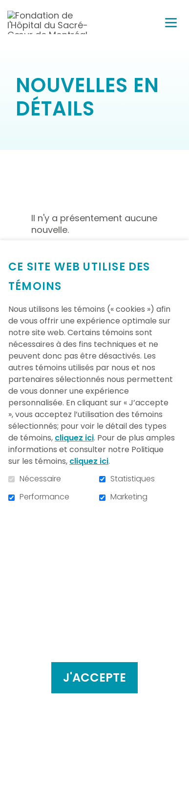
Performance (44, 497)
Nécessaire (40, 479)
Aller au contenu (7, 7)
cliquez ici (74, 437)
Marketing (128, 497)
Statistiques (132, 479)
